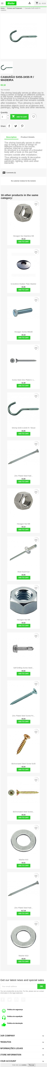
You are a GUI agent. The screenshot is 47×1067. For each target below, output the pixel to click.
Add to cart (19, 117)
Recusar (31, 1065)
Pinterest (22, 126)
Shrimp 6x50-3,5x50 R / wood (23, 428)
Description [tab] (11, 137)
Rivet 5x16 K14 (23, 572)
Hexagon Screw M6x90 (23, 332)
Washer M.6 (23, 860)
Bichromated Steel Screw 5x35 (23, 764)
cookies (24, 1065)
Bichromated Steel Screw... (23, 812)
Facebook (3, 1000)
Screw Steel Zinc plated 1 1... (23, 380)
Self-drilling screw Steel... (23, 668)
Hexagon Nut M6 (23, 620)
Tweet (15, 126)
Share (9, 126)
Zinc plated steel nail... (23, 476)
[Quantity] (4, 117)
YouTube (16, 1000)
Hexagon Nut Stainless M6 (23, 236)
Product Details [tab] (28, 137)
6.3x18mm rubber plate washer (23, 284)
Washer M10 (23, 956)
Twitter (10, 1000)
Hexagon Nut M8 (23, 524)
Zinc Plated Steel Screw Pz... (23, 716)
